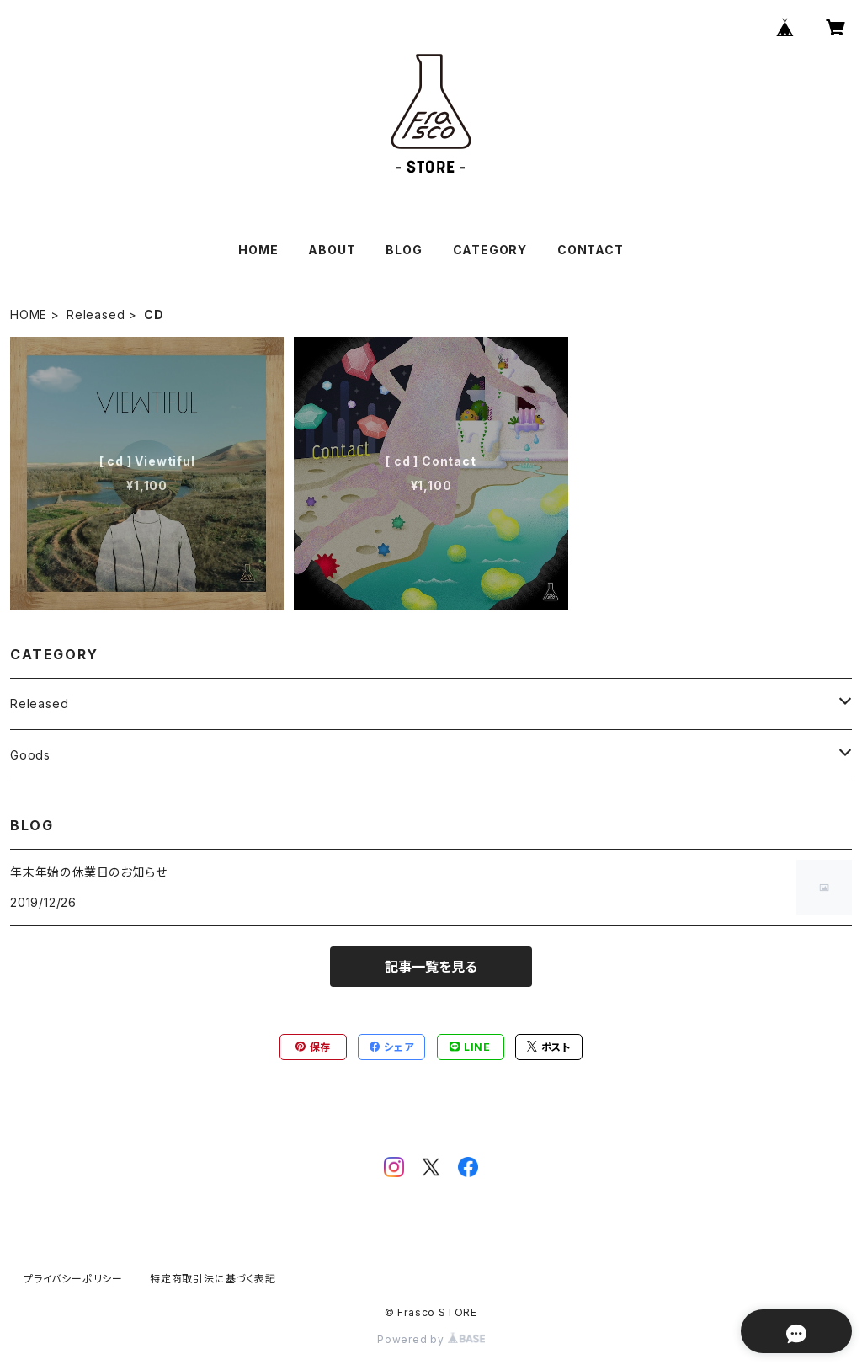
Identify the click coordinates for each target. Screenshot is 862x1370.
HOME (258, 250)
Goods (30, 755)
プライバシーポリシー (73, 1278)
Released (96, 314)
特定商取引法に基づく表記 (213, 1278)
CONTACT (590, 250)
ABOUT (331, 250)
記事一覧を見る (431, 966)
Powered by (431, 1339)
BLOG (404, 250)
